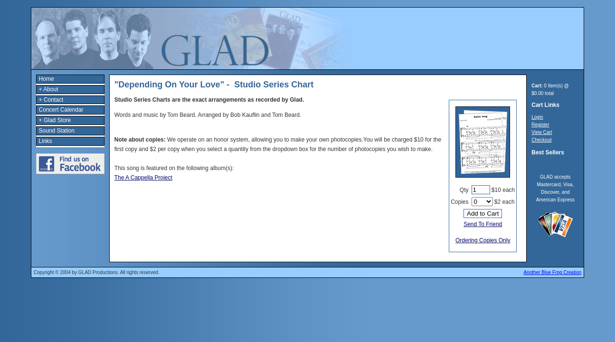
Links (45, 141)
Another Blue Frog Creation (553, 272)
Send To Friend (483, 224)
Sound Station (57, 130)
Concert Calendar (61, 109)
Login (537, 117)
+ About (48, 89)
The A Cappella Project (143, 177)
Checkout (541, 139)
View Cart (541, 132)
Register (540, 124)
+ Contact (51, 99)
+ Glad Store (55, 120)
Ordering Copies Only (482, 240)
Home (46, 79)
